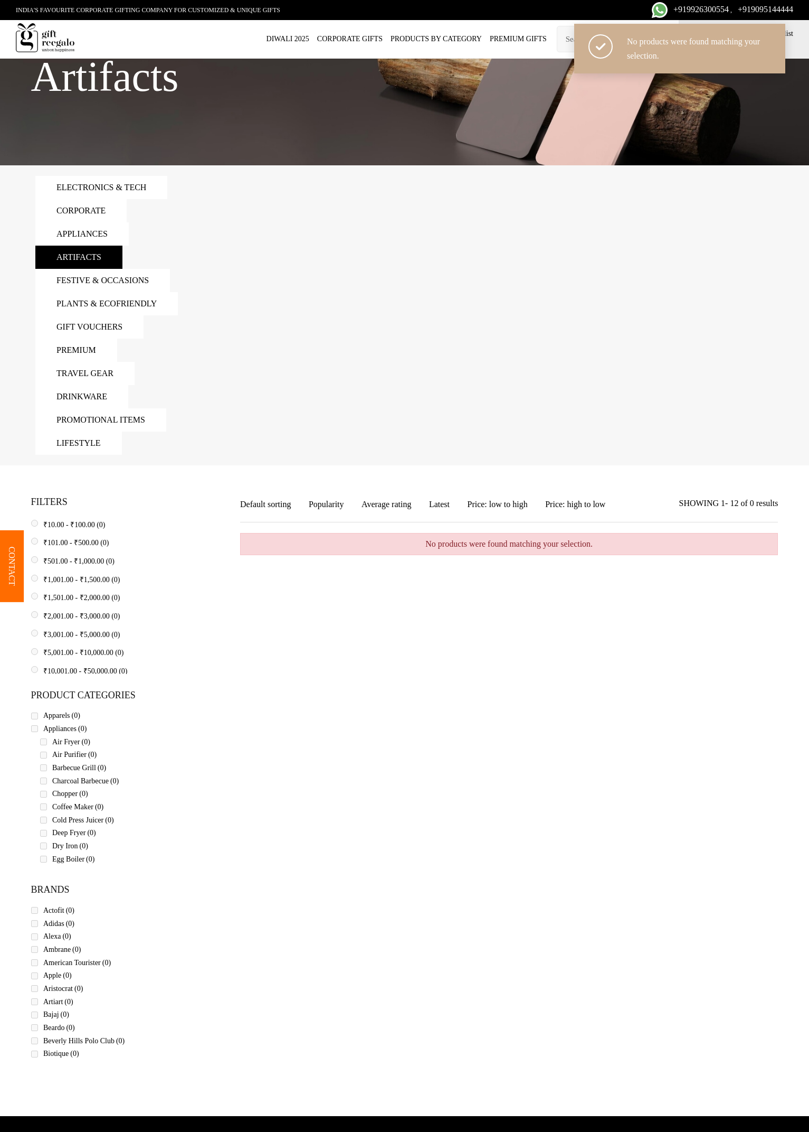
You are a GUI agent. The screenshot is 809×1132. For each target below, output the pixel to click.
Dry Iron (70, 846)
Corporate (81, 210)
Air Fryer (71, 742)
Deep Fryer (74, 833)
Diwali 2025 (288, 39)
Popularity (326, 504)
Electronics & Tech (101, 187)
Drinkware (81, 396)
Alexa (57, 936)
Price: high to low (575, 504)
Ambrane (62, 949)
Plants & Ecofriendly (106, 303)
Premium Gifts (518, 39)
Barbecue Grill (79, 768)
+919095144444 (765, 9)
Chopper (70, 794)
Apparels (61, 715)
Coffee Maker (77, 807)
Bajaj (56, 1014)
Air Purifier (74, 755)
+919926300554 (701, 9)
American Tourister (77, 963)
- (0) (74, 525)
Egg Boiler (73, 859)
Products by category (436, 39)
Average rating (386, 504)
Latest (439, 504)
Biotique (61, 1054)
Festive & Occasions (102, 280)
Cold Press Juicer (83, 820)
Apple (57, 975)
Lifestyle (78, 442)
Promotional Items (100, 419)
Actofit (58, 910)
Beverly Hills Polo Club (84, 1041)
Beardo (59, 1028)
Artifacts (78, 256)
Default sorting (265, 504)
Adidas (58, 924)
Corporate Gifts (350, 39)
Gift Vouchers (89, 326)
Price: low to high (497, 504)
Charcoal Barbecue (85, 781)
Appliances (82, 233)
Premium (76, 349)
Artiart (58, 1002)
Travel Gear (84, 373)
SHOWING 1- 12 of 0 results (728, 503)
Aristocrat (63, 989)
